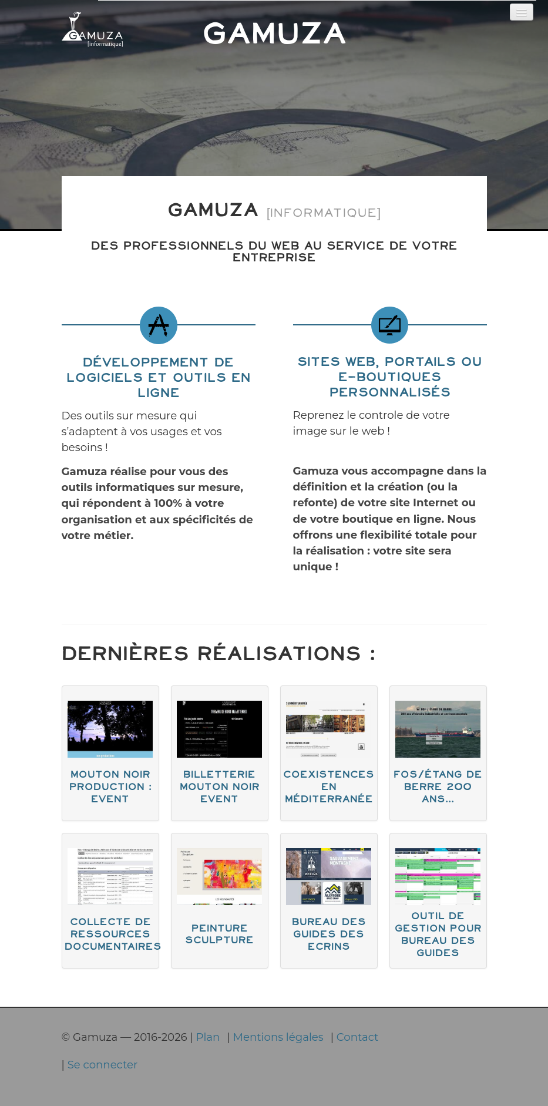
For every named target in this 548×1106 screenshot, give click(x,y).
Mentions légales (278, 1037)
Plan (208, 1037)
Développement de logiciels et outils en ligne (158, 379)
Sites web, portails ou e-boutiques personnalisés (389, 378)
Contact (358, 1037)
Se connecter (103, 1064)
